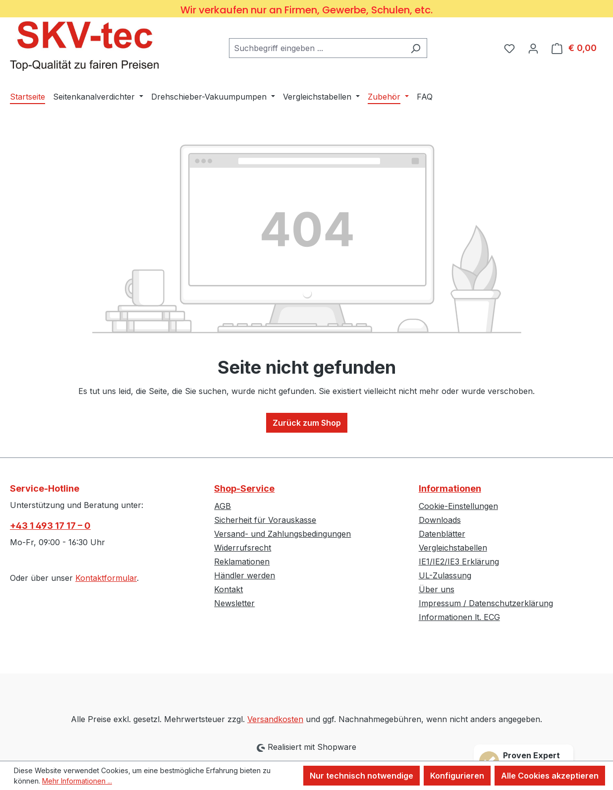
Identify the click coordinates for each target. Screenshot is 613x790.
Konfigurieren (457, 776)
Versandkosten (275, 719)
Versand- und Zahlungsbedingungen (282, 534)
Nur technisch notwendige (361, 776)
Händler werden (244, 575)
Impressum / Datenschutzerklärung (486, 603)
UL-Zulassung (445, 575)
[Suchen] (415, 48)
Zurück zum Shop (307, 423)
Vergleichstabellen (453, 548)
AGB (222, 506)
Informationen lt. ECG (459, 617)
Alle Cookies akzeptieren (550, 776)
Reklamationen (242, 561)
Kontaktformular (106, 578)
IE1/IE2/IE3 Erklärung (459, 561)
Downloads (440, 520)
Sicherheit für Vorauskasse (265, 520)
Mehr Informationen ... (77, 781)
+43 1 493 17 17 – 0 (50, 525)
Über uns (436, 589)
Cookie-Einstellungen (458, 506)
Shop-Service (244, 488)
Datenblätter (442, 534)
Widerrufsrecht (242, 548)
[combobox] (316, 48)
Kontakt (228, 589)
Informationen (450, 488)
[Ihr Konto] (533, 48)
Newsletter (234, 603)
